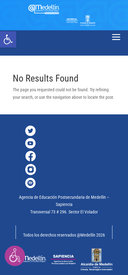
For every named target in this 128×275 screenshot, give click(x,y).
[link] (8, 39)
